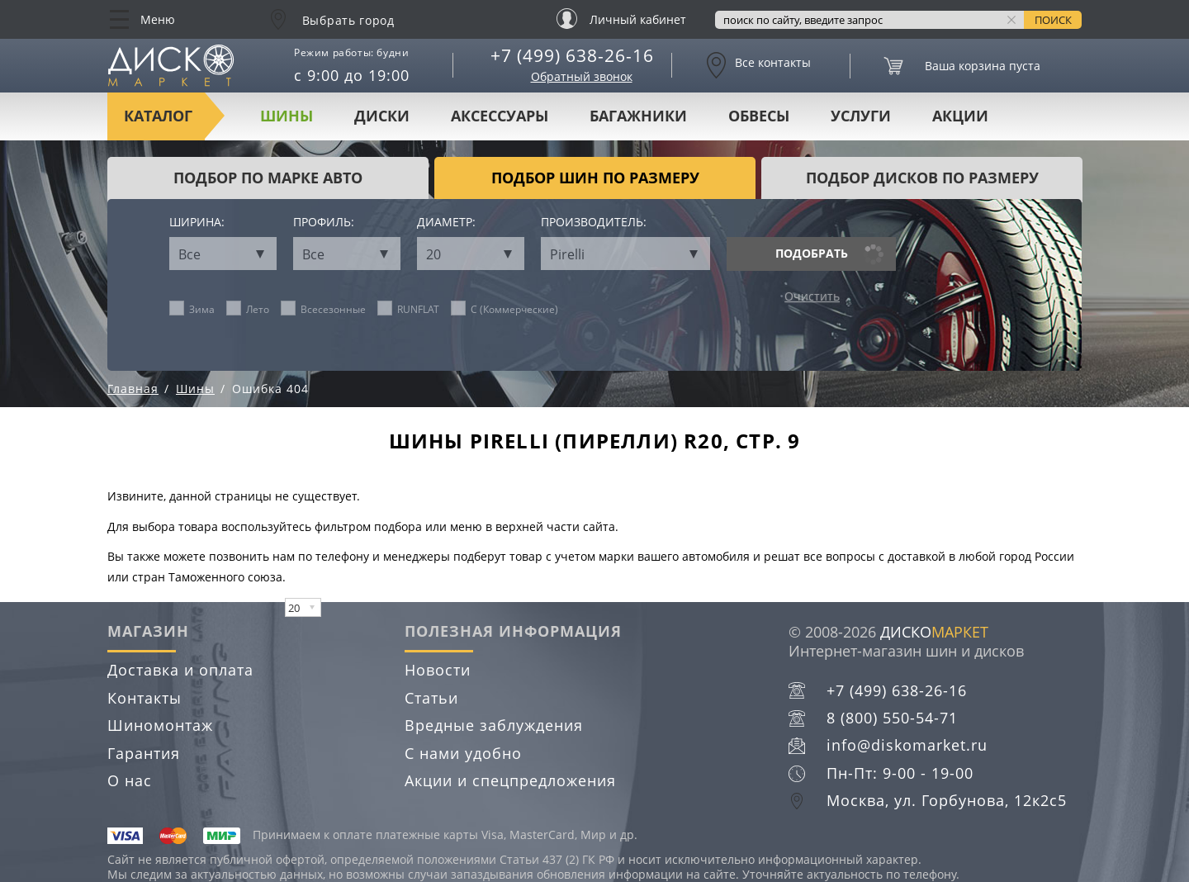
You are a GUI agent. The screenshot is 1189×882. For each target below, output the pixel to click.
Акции (960, 116)
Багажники (638, 116)
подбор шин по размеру (595, 177)
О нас (129, 780)
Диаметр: (446, 223)
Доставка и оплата (180, 670)
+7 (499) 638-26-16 (572, 55)
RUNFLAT (408, 308)
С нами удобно (463, 753)
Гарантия (143, 753)
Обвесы (758, 116)
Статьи (431, 698)
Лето (248, 308)
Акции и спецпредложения (510, 780)
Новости (438, 670)
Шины (286, 116)
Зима (192, 308)
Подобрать (811, 253)
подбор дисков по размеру (922, 177)
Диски (382, 116)
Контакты (144, 698)
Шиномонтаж (160, 725)
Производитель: (594, 223)
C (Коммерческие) (505, 308)
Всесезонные (324, 308)
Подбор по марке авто (267, 177)
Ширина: (197, 223)
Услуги (861, 116)
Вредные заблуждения (494, 725)
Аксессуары (499, 116)
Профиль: (323, 223)
